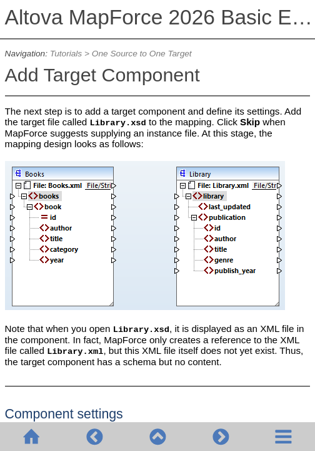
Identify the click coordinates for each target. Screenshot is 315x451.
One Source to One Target (142, 53)
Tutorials (66, 53)
